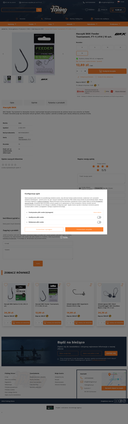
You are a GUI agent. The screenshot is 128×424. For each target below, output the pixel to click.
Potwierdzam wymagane (44, 229)
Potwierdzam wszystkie (84, 229)
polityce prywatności (43, 201)
